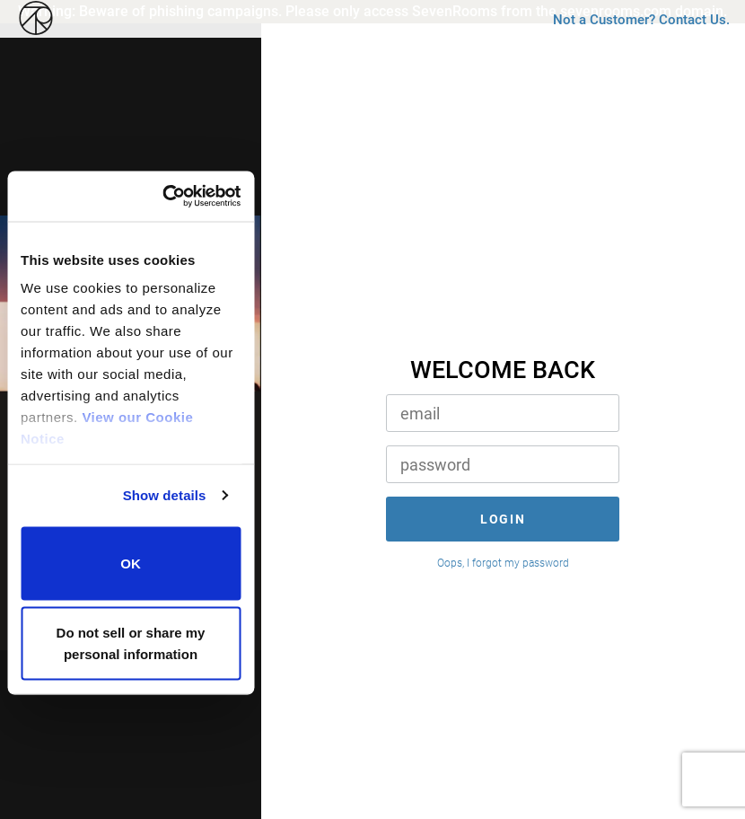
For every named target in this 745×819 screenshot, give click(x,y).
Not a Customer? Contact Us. (620, 69)
